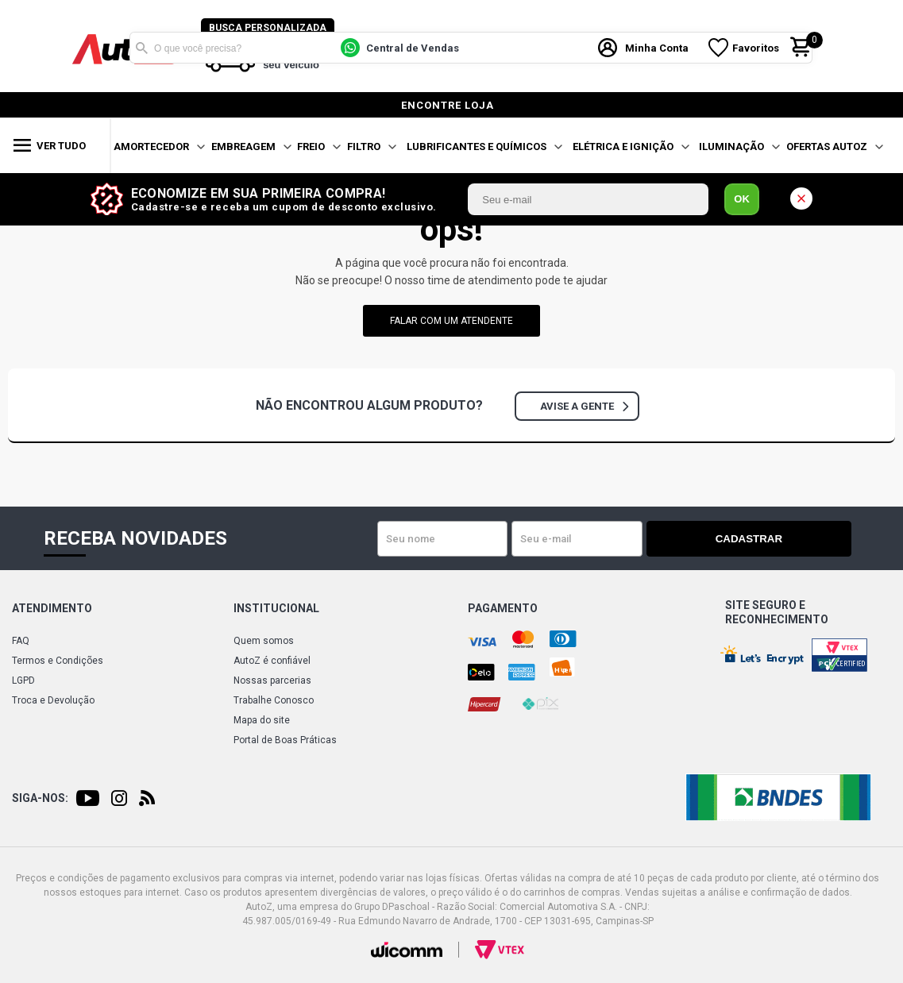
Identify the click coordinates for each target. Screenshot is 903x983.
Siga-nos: (40, 798)
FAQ (20, 640)
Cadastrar (795, 539)
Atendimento (52, 608)
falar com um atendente (451, 320)
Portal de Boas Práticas (285, 740)
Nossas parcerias (272, 680)
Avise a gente (584, 406)
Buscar (141, 46)
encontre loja (447, 105)
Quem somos (263, 640)
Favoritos (758, 46)
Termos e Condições (57, 660)
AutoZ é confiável (272, 660)
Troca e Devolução (53, 700)
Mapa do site (261, 720)
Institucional (276, 608)
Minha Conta (660, 46)
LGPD (23, 680)
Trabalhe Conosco (273, 700)
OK (742, 199)
